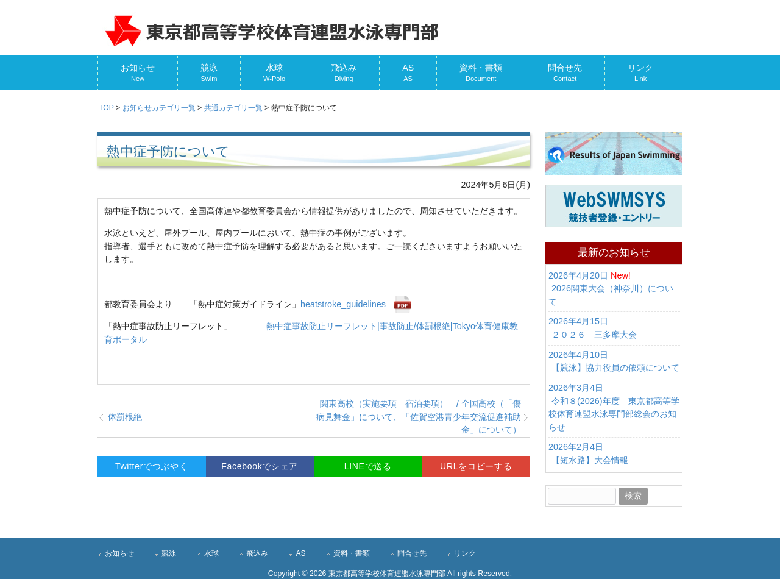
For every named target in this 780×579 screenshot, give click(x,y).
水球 (211, 553)
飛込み (257, 553)
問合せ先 (412, 553)
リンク (465, 553)
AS (300, 553)
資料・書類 (351, 553)
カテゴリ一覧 (159, 108)
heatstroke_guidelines (343, 304)
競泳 (168, 553)
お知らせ (119, 553)
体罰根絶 (125, 417)
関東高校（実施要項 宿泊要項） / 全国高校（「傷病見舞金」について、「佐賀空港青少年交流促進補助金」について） (423, 417)
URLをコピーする (476, 466)
